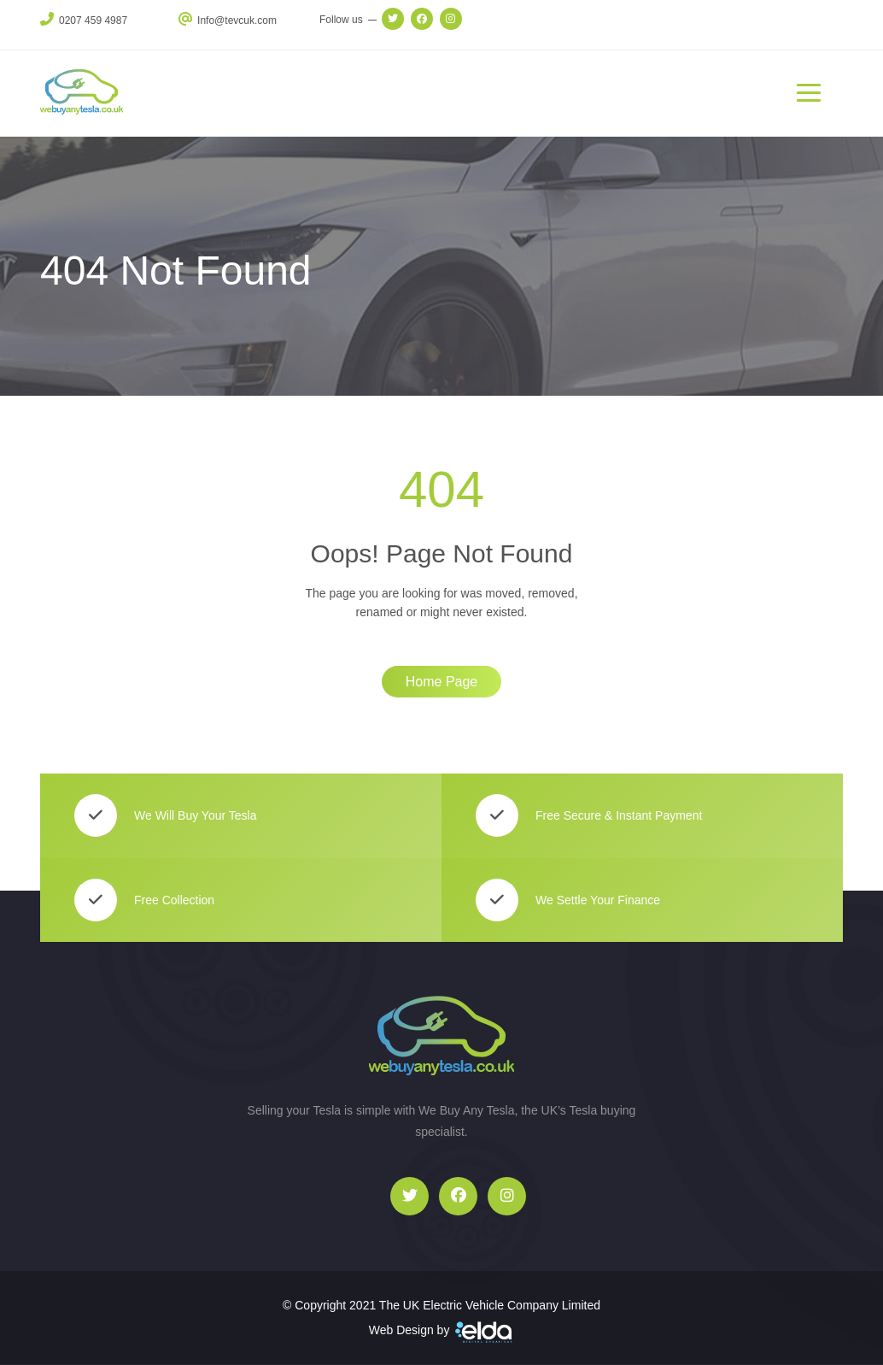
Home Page (442, 681)
